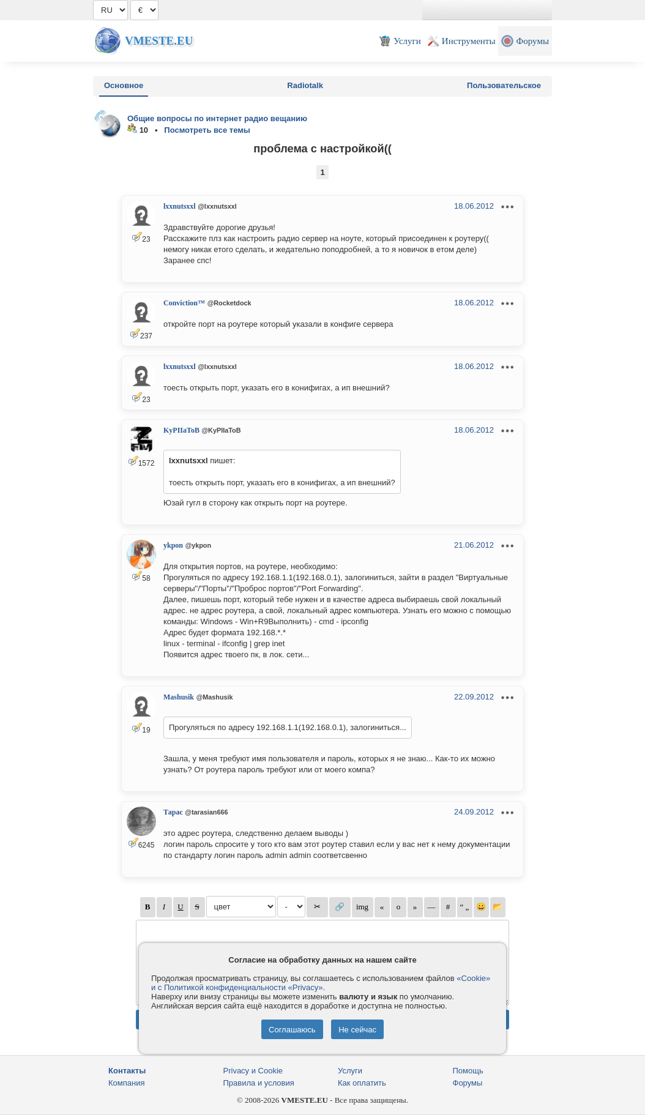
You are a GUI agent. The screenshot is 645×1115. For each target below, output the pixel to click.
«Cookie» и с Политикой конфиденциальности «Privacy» (320, 983)
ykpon (173, 545)
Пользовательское (504, 85)
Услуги (350, 1070)
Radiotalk (305, 85)
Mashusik (178, 697)
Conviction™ (184, 303)
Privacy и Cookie (253, 1070)
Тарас (173, 812)
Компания (126, 1082)
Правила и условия (258, 1082)
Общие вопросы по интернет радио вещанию (217, 118)
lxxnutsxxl (179, 206)
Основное (123, 85)
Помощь (468, 1070)
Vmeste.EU (159, 40)
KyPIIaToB (181, 430)
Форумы (468, 1082)
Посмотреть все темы (207, 130)
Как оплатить (362, 1082)
